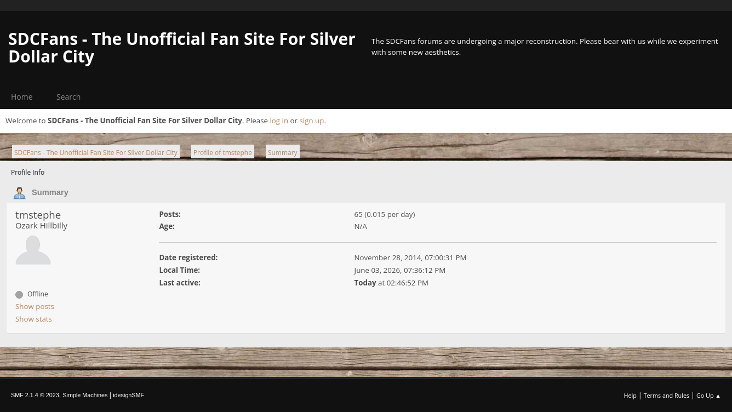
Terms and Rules (667, 395)
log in (279, 120)
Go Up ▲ (708, 395)
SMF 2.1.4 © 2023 (35, 395)
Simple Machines (84, 395)
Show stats (33, 319)
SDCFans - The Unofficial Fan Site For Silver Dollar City (182, 47)
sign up (311, 120)
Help (630, 395)
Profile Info (27, 172)
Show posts (34, 306)
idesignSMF (128, 395)
